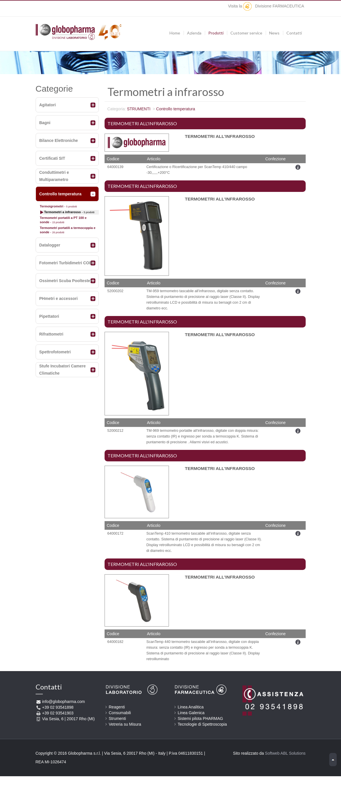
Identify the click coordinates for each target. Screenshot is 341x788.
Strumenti (117, 718)
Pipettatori (49, 316)
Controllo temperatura (60, 194)
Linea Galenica (191, 712)
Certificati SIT (52, 158)
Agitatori (47, 105)
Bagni (45, 122)
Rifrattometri (51, 334)
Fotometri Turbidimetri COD (65, 263)
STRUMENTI (139, 109)
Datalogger (49, 245)
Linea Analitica (191, 707)
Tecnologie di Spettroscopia (202, 724)
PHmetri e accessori (58, 298)
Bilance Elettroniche (58, 140)
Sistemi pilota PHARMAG (200, 718)
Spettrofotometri (55, 352)
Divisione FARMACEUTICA (273, 6)
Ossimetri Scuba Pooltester (65, 280)
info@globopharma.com (63, 701)
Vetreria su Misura (125, 724)
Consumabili (120, 712)
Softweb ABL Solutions (285, 753)
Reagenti (117, 707)
